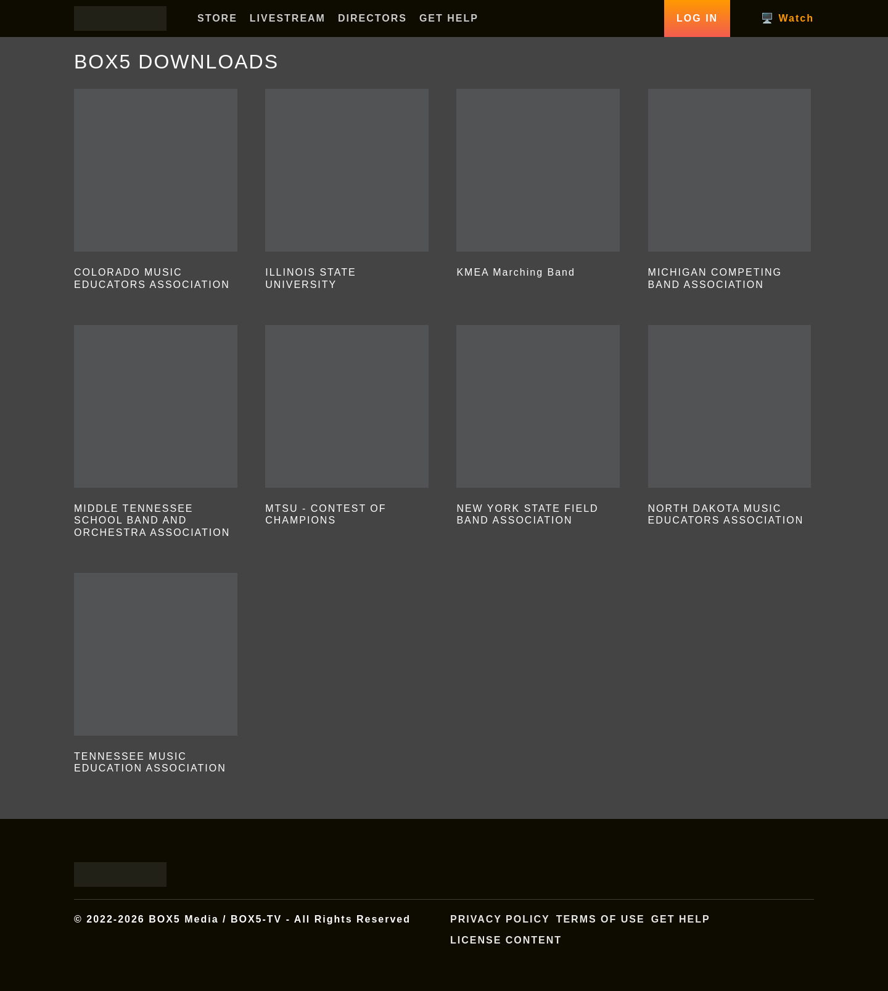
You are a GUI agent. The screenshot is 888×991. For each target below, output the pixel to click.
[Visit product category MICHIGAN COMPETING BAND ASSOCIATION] (730, 192)
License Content (506, 940)
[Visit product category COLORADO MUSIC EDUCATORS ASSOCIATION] (155, 192)
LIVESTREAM (288, 18)
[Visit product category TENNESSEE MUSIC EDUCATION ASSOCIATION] (155, 676)
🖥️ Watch (787, 18)
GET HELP (449, 18)
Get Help (680, 919)
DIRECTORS (372, 18)
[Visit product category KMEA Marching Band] (538, 186)
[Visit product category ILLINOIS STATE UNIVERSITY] (347, 192)
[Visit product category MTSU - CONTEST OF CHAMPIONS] (347, 428)
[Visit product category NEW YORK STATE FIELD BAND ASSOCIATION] (538, 428)
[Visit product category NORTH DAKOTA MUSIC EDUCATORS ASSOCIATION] (730, 428)
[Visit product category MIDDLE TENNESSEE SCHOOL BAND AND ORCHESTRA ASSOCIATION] (155, 434)
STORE (217, 18)
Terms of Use (600, 919)
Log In (697, 18)
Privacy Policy (500, 919)
